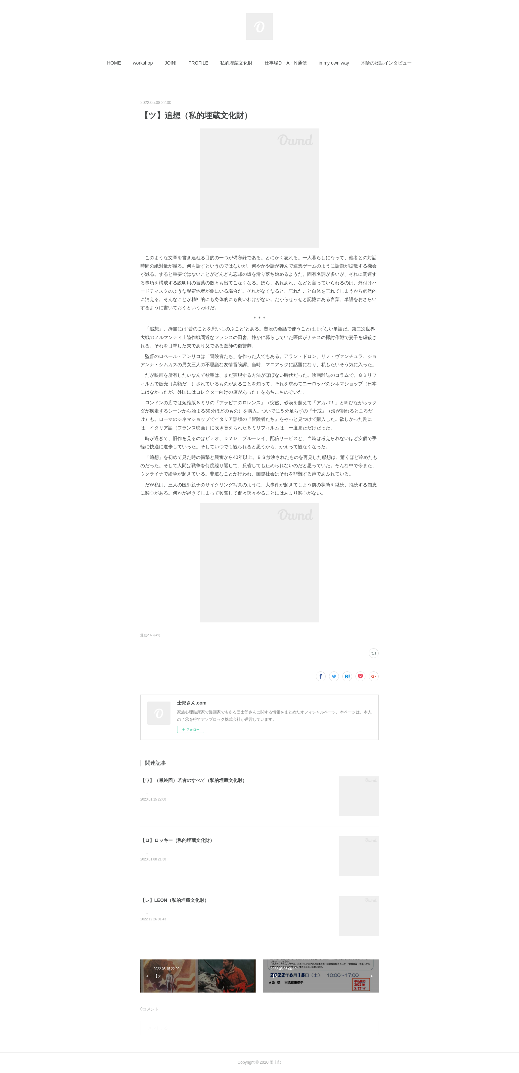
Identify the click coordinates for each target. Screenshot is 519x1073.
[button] (114, 63)
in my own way (334, 63)
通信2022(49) (150, 635)
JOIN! (170, 63)
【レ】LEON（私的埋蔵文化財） (174, 900)
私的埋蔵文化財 (236, 63)
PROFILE (198, 63)
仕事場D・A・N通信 (285, 63)
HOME (114, 63)
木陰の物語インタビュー (386, 63)
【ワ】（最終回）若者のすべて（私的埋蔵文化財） (193, 780)
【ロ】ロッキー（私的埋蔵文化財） (177, 840)
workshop (143, 63)
